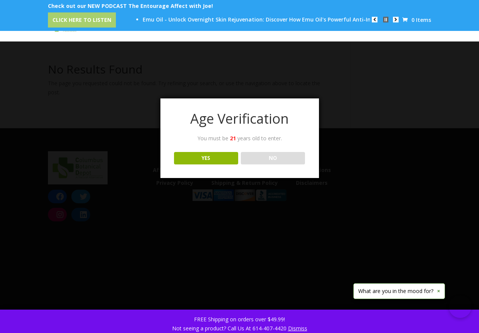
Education (300, 27)
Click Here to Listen (81, 19)
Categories (122, 27)
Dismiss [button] (297, 328)
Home (82, 27)
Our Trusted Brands (243, 27)
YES (206, 158)
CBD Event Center (177, 27)
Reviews (341, 27)
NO (273, 158)
